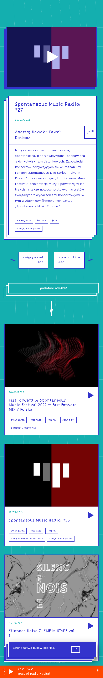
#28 (31, 260)
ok (75, 649)
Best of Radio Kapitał (34, 674)
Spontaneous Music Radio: (48, 104)
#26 (71, 260)
